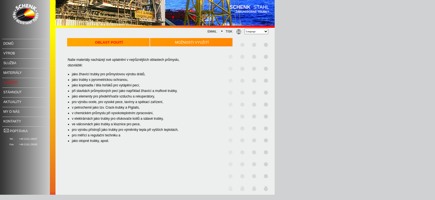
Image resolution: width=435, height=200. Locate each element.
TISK (229, 31)
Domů (8, 44)
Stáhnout (12, 92)
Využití (10, 83)
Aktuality (12, 102)
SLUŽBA (9, 63)
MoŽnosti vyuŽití (192, 42)
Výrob (9, 53)
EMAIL (212, 31)
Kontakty (12, 121)
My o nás (11, 112)
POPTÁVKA (15, 131)
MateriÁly (12, 73)
